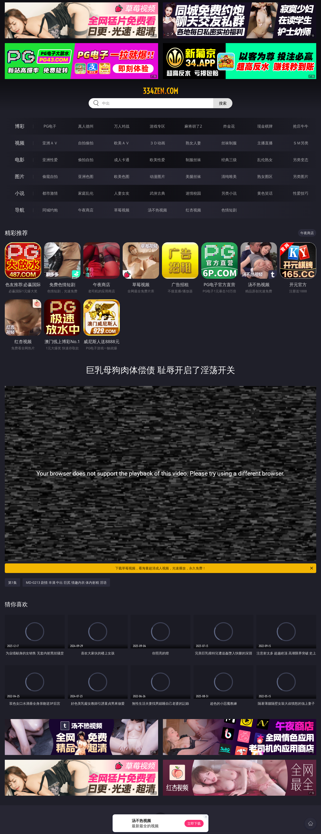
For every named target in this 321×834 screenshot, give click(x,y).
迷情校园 (193, 193)
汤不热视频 (157, 210)
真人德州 (85, 126)
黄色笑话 (265, 193)
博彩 (19, 126)
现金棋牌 (265, 126)
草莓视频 (121, 210)
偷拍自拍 (85, 159)
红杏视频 (193, 210)
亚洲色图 (85, 176)
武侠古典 (157, 193)
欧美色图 (121, 176)
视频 (19, 143)
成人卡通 (121, 159)
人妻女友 (121, 193)
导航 (19, 210)
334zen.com (160, 91)
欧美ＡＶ (121, 143)
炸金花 (229, 126)
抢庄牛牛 (300, 126)
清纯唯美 (229, 176)
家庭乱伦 (85, 193)
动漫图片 (157, 176)
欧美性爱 (157, 159)
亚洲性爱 (50, 159)
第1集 (12, 582)
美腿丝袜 (193, 176)
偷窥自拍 (50, 176)
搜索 (223, 103)
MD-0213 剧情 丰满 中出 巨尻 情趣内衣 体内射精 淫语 (66, 582)
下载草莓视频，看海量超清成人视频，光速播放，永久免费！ (214, 568)
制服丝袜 (193, 159)
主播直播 (265, 143)
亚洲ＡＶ (50, 143)
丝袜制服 (229, 143)
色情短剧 (229, 210)
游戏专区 (157, 126)
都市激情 (50, 193)
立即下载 (194, 823)
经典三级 (229, 159)
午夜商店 (85, 210)
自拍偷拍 (85, 143)
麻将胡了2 (193, 126)
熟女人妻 (193, 143)
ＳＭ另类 (300, 143)
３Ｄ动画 (157, 143)
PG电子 (50, 126)
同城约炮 (50, 210)
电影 (19, 159)
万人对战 (121, 126)
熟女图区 (265, 176)
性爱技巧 (300, 193)
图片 (19, 176)
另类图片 (300, 176)
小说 (19, 193)
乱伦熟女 (265, 159)
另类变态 (300, 159)
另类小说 (229, 193)
